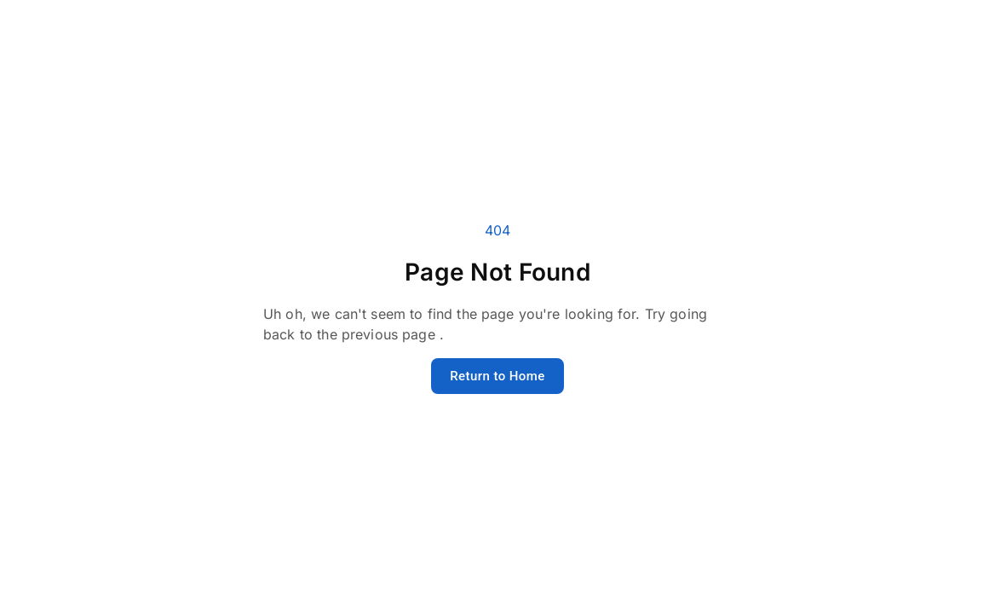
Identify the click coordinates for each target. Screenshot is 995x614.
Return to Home (497, 376)
